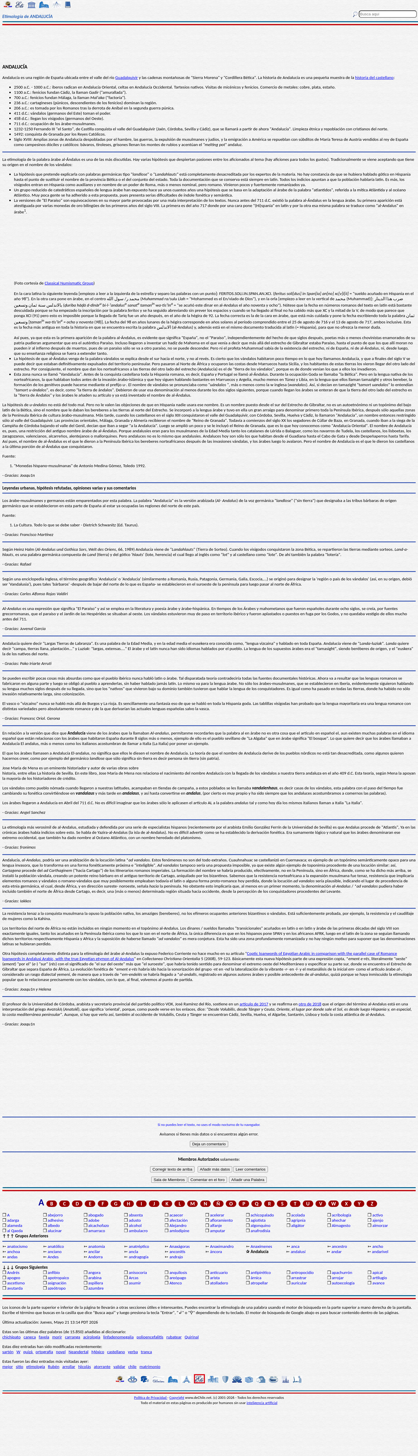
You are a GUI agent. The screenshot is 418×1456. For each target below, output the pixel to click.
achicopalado (262, 1215)
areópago (178, 1277)
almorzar (380, 1225)
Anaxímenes (261, 1246)
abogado (96, 1215)
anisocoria (138, 1272)
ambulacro (138, 1230)
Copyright (177, 1397)
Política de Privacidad (150, 1397)
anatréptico (139, 1246)
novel (61, 1351)
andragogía (139, 1256)
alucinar (55, 1230)
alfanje (216, 1225)
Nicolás (84, 1366)
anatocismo (17, 1246)
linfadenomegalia (118, 1337)
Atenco (176, 1283)
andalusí (298, 1251)
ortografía (44, 1351)
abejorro (55, 1215)
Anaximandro (221, 1246)
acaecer (176, 1215)
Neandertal (78, 1351)
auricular (299, 1283)
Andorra (95, 1256)
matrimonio (150, 1366)
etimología (35, 1366)
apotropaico (58, 1277)
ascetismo (16, 1283)
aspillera (95, 1283)
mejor (7, 1366)
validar (119, 1366)
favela (44, 1337)
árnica (256, 1277)
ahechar (339, 1220)
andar (336, 1251)
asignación (57, 1283)
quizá (28, 1351)
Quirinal (192, 1337)
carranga (72, 1337)
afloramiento (221, 1220)
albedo (54, 1225)
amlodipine (180, 1230)
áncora (216, 1251)
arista (215, 1277)
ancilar (94, 1251)
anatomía (96, 1246)
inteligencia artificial (262, 1403)
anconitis (177, 1251)
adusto (135, 1220)
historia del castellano (374, 77)
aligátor (298, 1225)
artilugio (379, 1277)
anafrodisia (260, 1230)
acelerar (217, 1215)
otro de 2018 (310, 1004)
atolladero (219, 1283)
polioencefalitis (150, 1337)
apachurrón (342, 1272)
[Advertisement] (209, 44)
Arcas (133, 1277)
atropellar (259, 1283)
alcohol (135, 1225)
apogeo (13, 1277)
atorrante (102, 1366)
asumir (135, 1283)
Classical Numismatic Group (69, 283)
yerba (133, 1351)
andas (12, 1256)
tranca (146, 1351)
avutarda (15, 1288)
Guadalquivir (126, 77)
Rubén (53, 1366)
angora (94, 1272)
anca (295, 1246)
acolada (298, 1215)
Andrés (13, 1272)
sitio (19, 1366)
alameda (14, 1225)
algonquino (260, 1225)
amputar (217, 1230)
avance (378, 1283)
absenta (136, 1215)
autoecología (343, 1283)
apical (377, 1272)
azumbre (96, 1288)
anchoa (13, 1251)
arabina (95, 1277)
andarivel (380, 1251)
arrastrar (299, 1277)
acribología (341, 1215)
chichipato (11, 1337)
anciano (55, 1251)
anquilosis (178, 1272)
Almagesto (341, 1225)
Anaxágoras (180, 1246)
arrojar (338, 1277)
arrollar (68, 1366)
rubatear (174, 1337)
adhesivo (55, 1220)
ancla (133, 1251)
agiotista (258, 1220)
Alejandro (178, 1225)
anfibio (54, 1272)
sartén (8, 1351)
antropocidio (302, 1272)
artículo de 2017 (253, 1004)
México (97, 1351)
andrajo (176, 1256)
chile (132, 1366)
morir (57, 1337)
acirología (91, 1337)
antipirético (261, 1272)
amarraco (96, 1230)
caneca (30, 1337)
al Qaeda (15, 1230)
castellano (116, 1351)
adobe (93, 1220)
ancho (377, 1246)
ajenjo (377, 1220)
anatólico (56, 1246)
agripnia (298, 1220)
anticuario (219, 1272)
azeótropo (57, 1288)
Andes (53, 1256)
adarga (13, 1220)
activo (377, 1215)
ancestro (339, 1246)
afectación (179, 1220)
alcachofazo (98, 1225)
